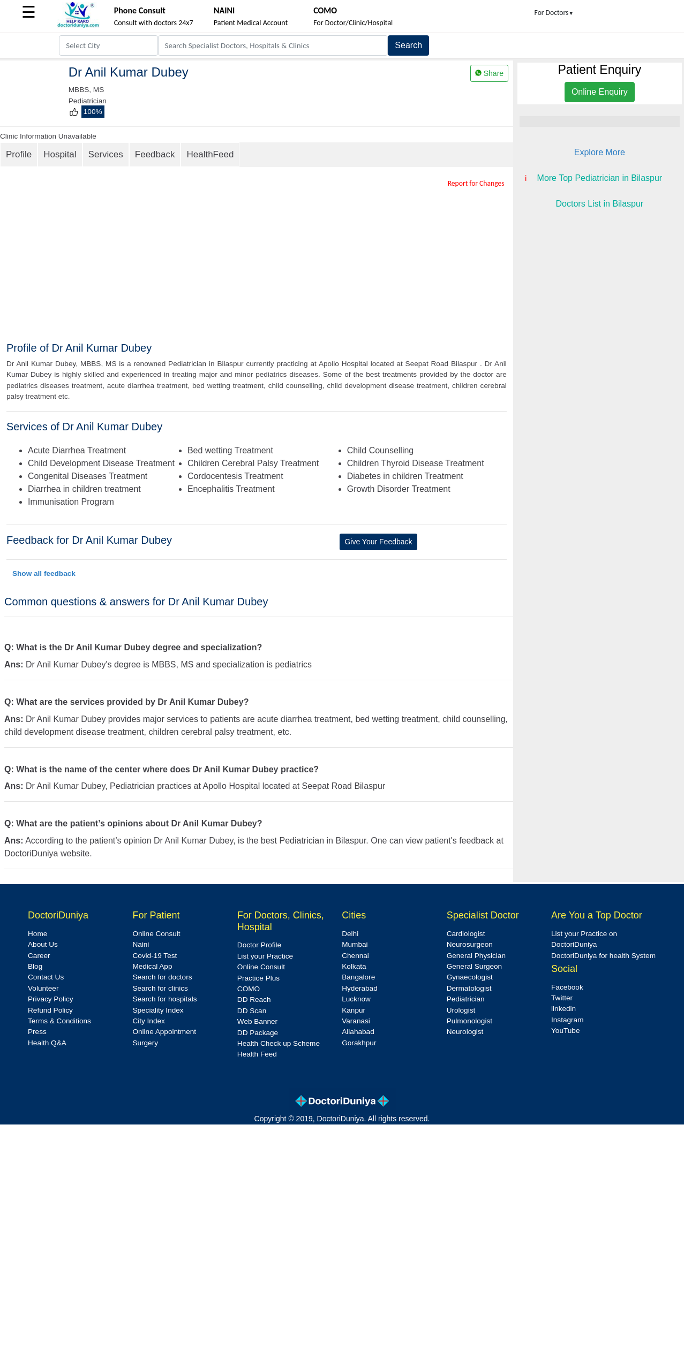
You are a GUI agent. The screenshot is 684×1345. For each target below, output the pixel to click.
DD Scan (251, 1011)
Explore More (599, 152)
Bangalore (358, 977)
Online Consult (156, 934)
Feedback (155, 154)
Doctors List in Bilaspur (600, 203)
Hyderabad (360, 988)
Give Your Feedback (378, 541)
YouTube (565, 1031)
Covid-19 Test (154, 956)
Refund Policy (50, 1010)
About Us (43, 944)
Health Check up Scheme (278, 1043)
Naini (140, 944)
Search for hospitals (164, 999)
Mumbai (354, 944)
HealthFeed (210, 154)
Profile (19, 154)
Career (39, 956)
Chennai (355, 956)
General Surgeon (474, 966)
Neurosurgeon (470, 944)
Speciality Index (157, 1010)
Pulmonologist (469, 1021)
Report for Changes (476, 183)
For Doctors (554, 12)
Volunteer (43, 988)
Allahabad (358, 1032)
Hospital (59, 154)
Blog (35, 966)
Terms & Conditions (59, 1021)
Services (105, 154)
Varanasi (356, 1021)
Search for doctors (162, 977)
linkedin (563, 1009)
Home (37, 934)
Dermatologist (469, 988)
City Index (148, 1021)
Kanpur (353, 1010)
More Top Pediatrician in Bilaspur (600, 178)
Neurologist (465, 1032)
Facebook (567, 987)
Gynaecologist (470, 977)
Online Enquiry (600, 91)
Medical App (152, 966)
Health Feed (257, 1054)
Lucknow (356, 999)
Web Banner (257, 1021)
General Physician (476, 956)
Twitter (562, 998)
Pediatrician (466, 999)
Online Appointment (164, 1032)
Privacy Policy (50, 999)
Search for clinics (160, 988)
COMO (248, 989)
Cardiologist (466, 934)
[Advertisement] (267, 261)
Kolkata (354, 966)
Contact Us (46, 977)
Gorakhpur (359, 1043)
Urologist (461, 1010)
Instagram (567, 1020)
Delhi (350, 934)
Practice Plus (258, 978)
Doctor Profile (259, 945)
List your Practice (265, 956)
